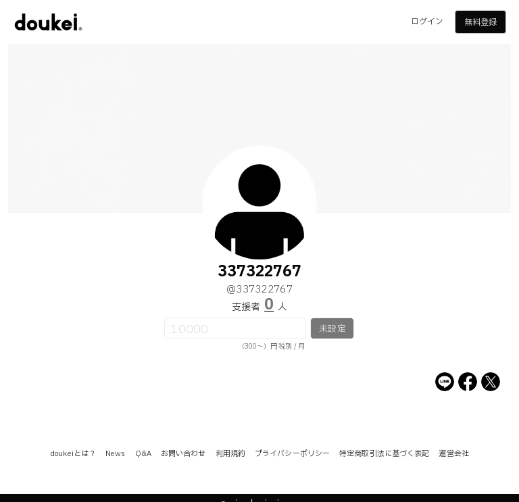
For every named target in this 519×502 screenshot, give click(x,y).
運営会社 (453, 453)
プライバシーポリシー (292, 453)
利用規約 (230, 453)
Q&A (143, 453)
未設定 (332, 329)
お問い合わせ (183, 453)
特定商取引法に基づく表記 (384, 453)
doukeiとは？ (73, 453)
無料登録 (480, 22)
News (115, 453)
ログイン (427, 22)
